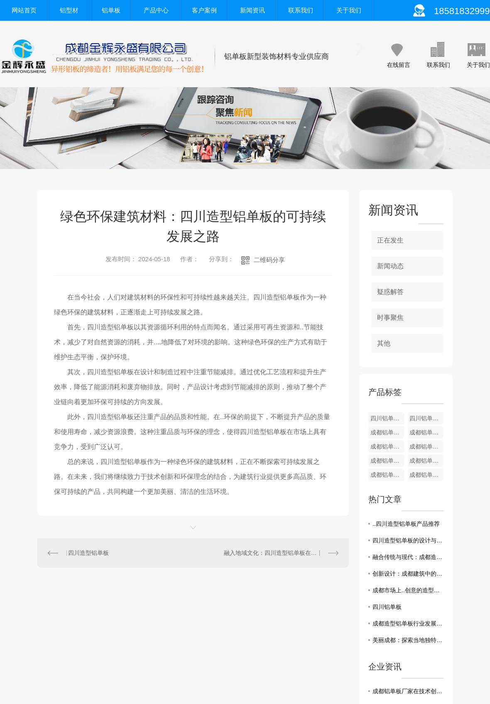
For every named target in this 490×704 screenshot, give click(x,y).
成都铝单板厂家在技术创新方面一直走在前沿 (407, 691)
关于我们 (348, 10)
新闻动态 (390, 266)
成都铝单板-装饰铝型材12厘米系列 (387, 432)
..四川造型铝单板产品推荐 (406, 523)
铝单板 (111, 10)
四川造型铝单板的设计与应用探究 (407, 540)
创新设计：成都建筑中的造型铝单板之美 (407, 573)
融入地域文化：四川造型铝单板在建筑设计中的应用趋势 (281, 552)
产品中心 (156, 10)
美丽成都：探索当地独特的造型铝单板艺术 (407, 640)
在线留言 (398, 64)
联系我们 (300, 10)
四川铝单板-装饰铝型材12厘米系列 (426, 418)
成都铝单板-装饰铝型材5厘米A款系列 (387, 474)
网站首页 (24, 10)
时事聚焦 (390, 317)
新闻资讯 (252, 10)
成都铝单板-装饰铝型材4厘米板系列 (426, 474)
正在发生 (390, 240)
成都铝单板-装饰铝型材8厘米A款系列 (426, 446)
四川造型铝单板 (88, 552)
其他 (383, 343)
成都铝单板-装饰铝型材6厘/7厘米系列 (387, 460)
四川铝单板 (387, 606)
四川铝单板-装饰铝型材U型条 (387, 418)
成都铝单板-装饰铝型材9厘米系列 (426, 432)
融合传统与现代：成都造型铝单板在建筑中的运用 (407, 557)
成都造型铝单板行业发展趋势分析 (407, 623)
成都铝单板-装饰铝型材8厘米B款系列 (387, 446)
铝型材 (69, 10)
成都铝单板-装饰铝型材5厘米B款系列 (426, 460)
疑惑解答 (390, 291)
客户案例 (204, 10)
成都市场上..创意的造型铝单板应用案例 (407, 590)
